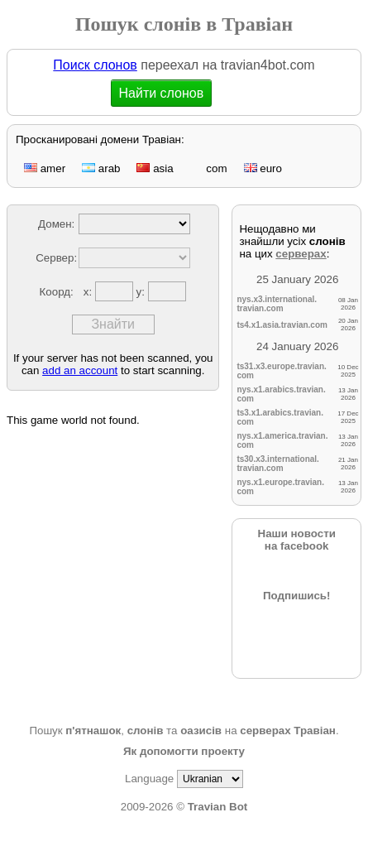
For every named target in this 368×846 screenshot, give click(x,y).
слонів (145, 730)
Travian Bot (218, 806)
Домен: (56, 224)
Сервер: (56, 258)
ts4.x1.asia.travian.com (282, 324)
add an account (79, 370)
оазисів (201, 730)
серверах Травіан (288, 730)
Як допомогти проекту (184, 751)
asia (154, 168)
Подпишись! (297, 595)
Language (149, 778)
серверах (300, 254)
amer (44, 168)
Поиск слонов (94, 65)
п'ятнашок (93, 730)
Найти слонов (162, 93)
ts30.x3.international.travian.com (277, 463)
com (208, 168)
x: (89, 292)
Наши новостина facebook (297, 539)
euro (263, 168)
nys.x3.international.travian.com (277, 304)
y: (142, 292)
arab (101, 168)
